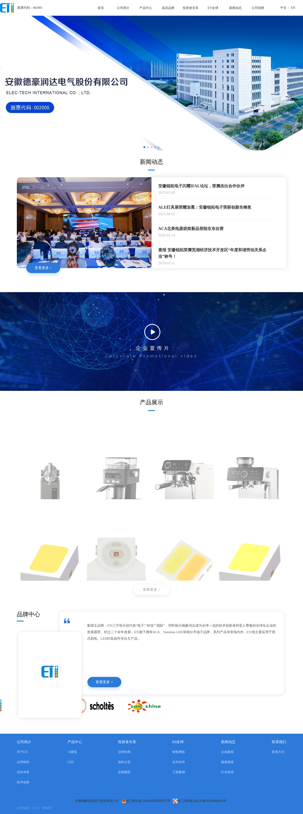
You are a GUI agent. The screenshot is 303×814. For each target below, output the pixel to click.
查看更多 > (43, 268)
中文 (283, 7)
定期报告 (124, 772)
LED (71, 762)
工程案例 (178, 772)
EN (291, 7)
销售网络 (178, 752)
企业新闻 (227, 752)
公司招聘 (258, 8)
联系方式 (278, 752)
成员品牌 (168, 8)
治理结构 (124, 752)
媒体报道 (227, 762)
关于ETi (22, 752)
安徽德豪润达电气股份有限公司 (98, 801)
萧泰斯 (47, 808)
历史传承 (23, 772)
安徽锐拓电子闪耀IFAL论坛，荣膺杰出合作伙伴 (201, 186)
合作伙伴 (178, 762)
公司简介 (123, 8)
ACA (37, 808)
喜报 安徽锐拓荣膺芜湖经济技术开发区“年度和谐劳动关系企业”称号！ (212, 253)
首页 (101, 8)
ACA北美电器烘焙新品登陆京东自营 (191, 229)
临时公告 (124, 762)
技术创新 (23, 782)
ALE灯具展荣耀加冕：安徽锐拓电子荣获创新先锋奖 (204, 207)
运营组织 (23, 762)
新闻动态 (235, 8)
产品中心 (145, 8)
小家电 (72, 752)
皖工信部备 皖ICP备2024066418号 (200, 801)
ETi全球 (213, 8)
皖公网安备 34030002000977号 (147, 801)
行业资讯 (227, 772)
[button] (144, 147)
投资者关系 (190, 8)
